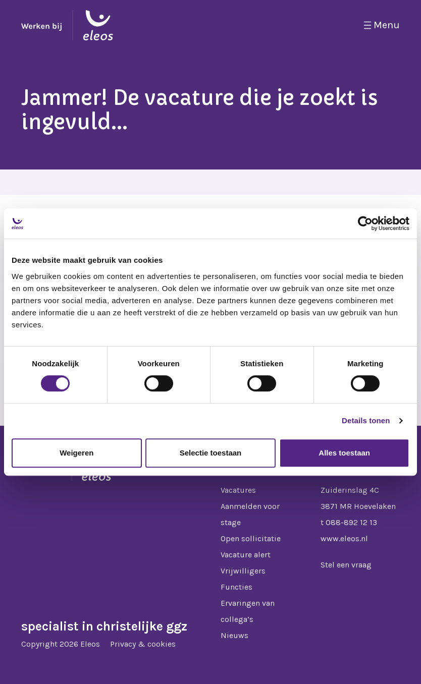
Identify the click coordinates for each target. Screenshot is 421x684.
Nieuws (234, 635)
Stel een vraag (346, 564)
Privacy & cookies (143, 644)
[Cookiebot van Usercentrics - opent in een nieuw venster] (365, 223)
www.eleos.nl (344, 538)
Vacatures (238, 490)
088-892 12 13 (351, 522)
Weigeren (76, 452)
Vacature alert (246, 554)
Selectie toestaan (211, 452)
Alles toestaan (344, 452)
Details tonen (366, 420)
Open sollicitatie (251, 538)
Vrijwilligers (243, 571)
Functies (236, 587)
